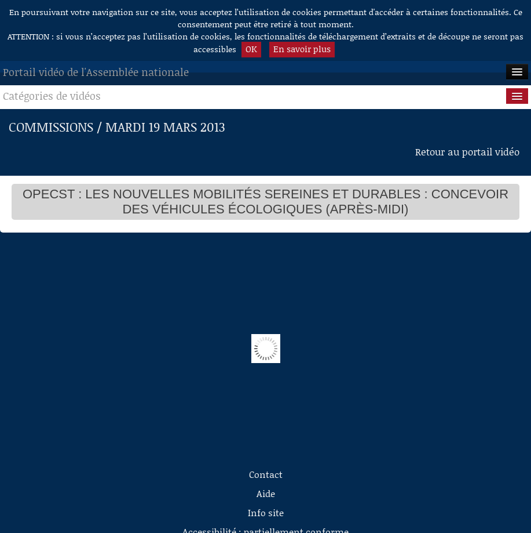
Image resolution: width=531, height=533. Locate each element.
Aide (266, 493)
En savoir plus (302, 48)
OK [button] (251, 48)
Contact (266, 474)
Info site (266, 512)
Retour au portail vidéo (467, 151)
